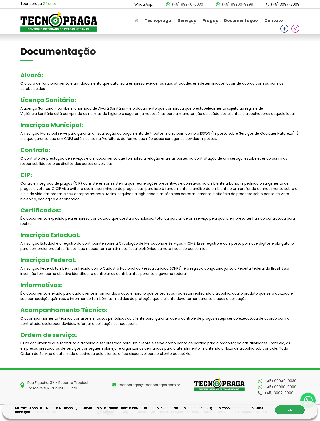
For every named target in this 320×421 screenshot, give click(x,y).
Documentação (241, 20)
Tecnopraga (158, 20)
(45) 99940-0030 (185, 4)
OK (290, 410)
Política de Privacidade (160, 408)
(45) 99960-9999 (235, 4)
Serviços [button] (187, 20)
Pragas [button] (210, 20)
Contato (273, 20)
